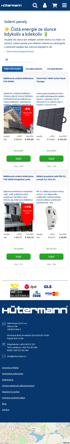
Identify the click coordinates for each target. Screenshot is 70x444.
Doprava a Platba (10, 367)
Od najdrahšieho (55, 69)
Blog (4, 404)
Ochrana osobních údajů (13, 398)
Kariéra (5, 409)
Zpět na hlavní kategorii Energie (20, 51)
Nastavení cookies (11, 392)
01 (7, 59)
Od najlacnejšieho (34, 69)
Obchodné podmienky (12, 373)
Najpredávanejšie (12, 69)
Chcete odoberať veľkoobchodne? (18, 386)
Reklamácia (7, 379)
